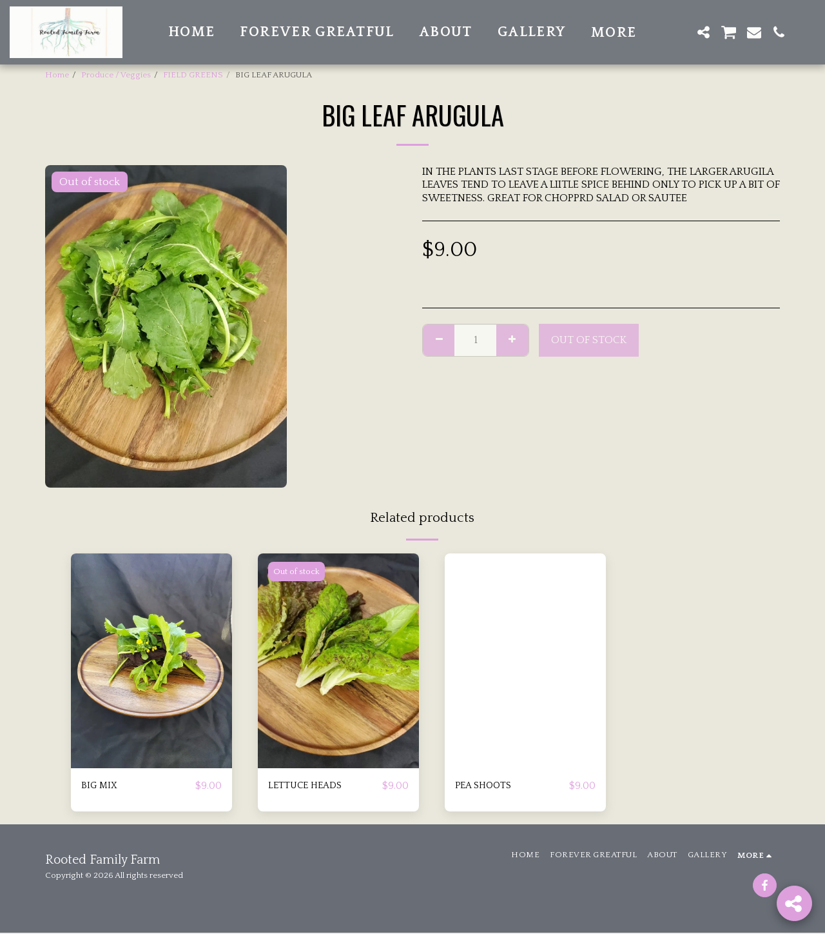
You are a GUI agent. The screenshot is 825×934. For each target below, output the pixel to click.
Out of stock (588, 340)
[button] (679, 32)
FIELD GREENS (193, 74)
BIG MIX (100, 786)
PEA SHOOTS (486, 786)
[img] (151, 660)
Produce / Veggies (116, 74)
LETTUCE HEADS (308, 786)
